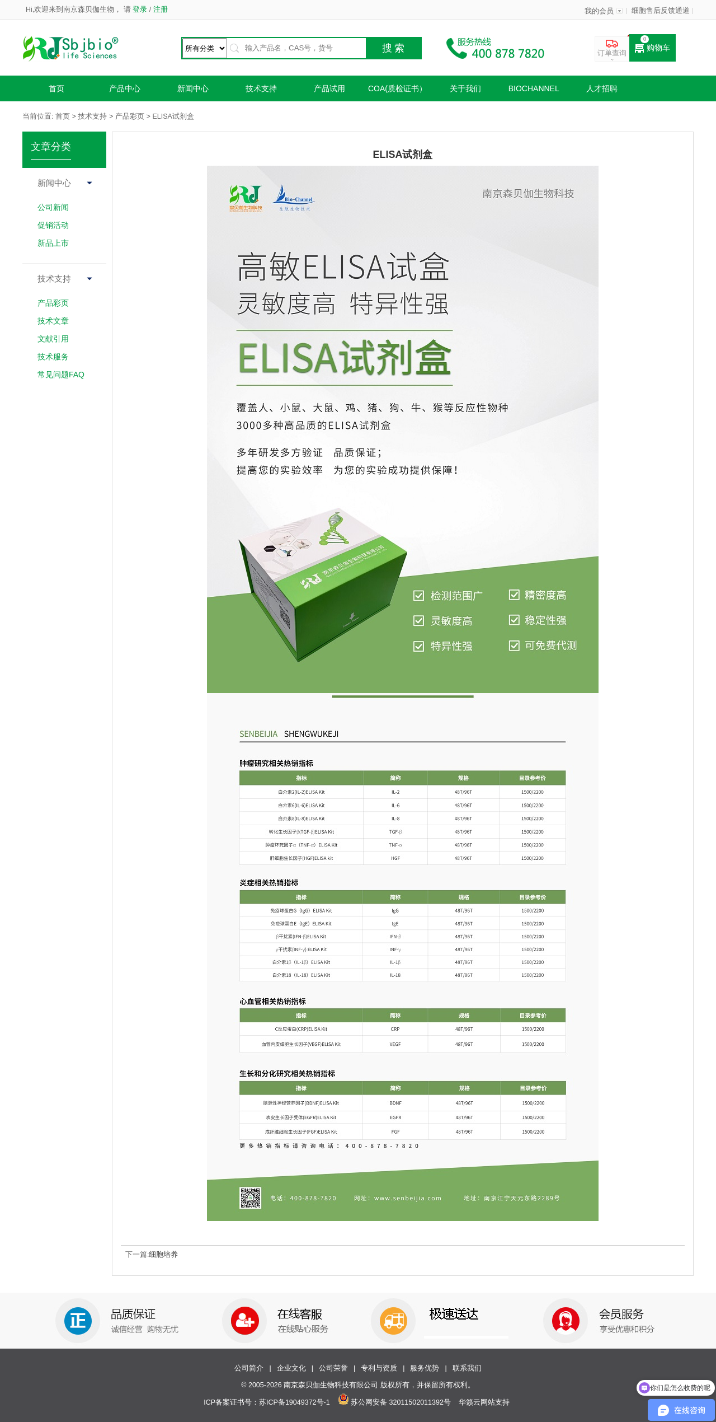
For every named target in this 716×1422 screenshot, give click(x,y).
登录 (140, 9)
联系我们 (467, 1368)
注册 (159, 9)
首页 (56, 88)
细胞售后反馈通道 (661, 11)
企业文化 (291, 1368)
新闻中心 (193, 88)
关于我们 (465, 88)
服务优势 (424, 1368)
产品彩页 (129, 116)
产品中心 (124, 88)
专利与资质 (379, 1368)
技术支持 (261, 88)
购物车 (652, 48)
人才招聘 (602, 88)
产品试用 (329, 88)
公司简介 (248, 1368)
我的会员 (599, 11)
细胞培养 (163, 1255)
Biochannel (533, 88)
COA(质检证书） (397, 88)
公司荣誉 (333, 1368)
